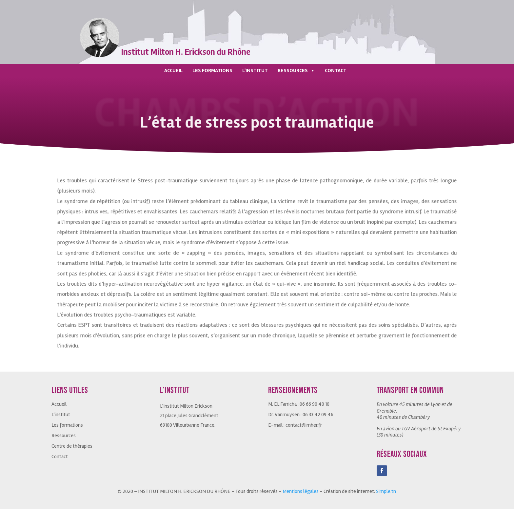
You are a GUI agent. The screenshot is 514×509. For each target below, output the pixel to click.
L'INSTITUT (255, 70)
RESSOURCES (296, 70)
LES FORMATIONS (212, 70)
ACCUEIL (173, 70)
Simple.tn (386, 491)
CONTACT (335, 70)
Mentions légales (301, 491)
